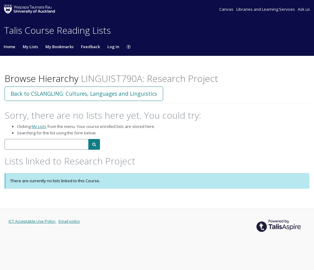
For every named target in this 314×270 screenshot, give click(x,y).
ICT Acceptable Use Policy (32, 221)
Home (9, 46)
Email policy (69, 221)
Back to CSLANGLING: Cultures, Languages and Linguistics (84, 93)
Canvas (226, 9)
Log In (113, 46)
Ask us (304, 9)
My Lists (30, 46)
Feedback (90, 46)
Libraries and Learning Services (266, 9)
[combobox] (47, 144)
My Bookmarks (59, 46)
